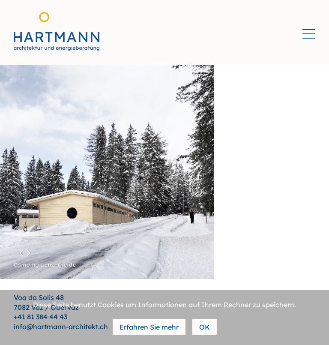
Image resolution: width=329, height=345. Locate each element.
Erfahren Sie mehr (149, 327)
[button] (20, 253)
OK (204, 327)
